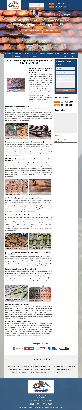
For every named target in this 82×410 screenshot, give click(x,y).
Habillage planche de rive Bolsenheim (19, 369)
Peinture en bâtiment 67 (58, 54)
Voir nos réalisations (31, 31)
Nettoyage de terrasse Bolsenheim (41, 366)
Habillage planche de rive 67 (66, 55)
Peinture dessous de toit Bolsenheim (65, 366)
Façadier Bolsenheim (61, 372)
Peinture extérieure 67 (27, 55)
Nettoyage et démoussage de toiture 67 (18, 55)
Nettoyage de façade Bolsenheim (41, 369)
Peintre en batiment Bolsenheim (17, 372)
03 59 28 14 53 (61, 3)
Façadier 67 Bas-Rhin (34, 55)
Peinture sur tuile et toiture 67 (74, 55)
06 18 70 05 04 (61, 6)
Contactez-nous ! (52, 31)
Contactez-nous (58, 407)
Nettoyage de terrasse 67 (50, 54)
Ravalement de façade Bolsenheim (42, 372)
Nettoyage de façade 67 (42, 54)
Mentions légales (46, 407)
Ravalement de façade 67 (8, 54)
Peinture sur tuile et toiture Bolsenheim (19, 366)
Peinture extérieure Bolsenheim (64, 369)
